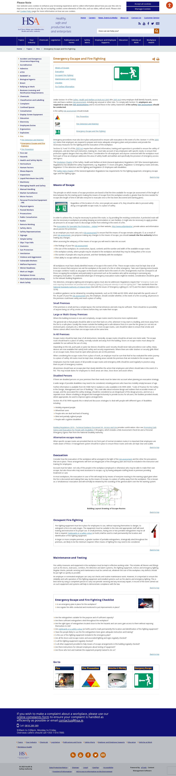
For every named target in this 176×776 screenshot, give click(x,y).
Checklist (58, 83)
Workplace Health (151, 41)
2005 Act (116, 99)
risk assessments (81, 104)
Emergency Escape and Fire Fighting (90, 131)
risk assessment (79, 102)
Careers (92, 18)
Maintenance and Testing (65, 79)
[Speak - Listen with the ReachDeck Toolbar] (169, 5)
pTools (144, 767)
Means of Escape (62, 68)
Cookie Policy (25, 11)
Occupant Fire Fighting (64, 75)
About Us (124, 18)
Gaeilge (95, 767)
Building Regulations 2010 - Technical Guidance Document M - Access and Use (85, 427)
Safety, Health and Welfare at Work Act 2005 (91, 99)
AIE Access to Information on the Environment (94, 771)
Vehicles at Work (136, 41)
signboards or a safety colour (70, 629)
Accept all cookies (143, 4)
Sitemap (75, 767)
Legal (85, 767)
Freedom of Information (62, 771)
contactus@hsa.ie (71, 720)
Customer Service (151, 18)
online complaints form (33, 717)
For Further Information (64, 86)
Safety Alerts (87, 41)
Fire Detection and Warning (87, 124)
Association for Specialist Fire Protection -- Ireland (77, 226)
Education (123, 40)
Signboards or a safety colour (80, 533)
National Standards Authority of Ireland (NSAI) (72, 287)
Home (83, 18)
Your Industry (31, 41)
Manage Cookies (143, 9)
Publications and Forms (71, 41)
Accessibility (108, 767)
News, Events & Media (107, 18)
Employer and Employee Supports (105, 41)
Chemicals (43, 40)
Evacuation (59, 71)
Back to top (154, 177)
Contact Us (136, 18)
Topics (21, 40)
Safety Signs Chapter (65, 171)
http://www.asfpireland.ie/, (122, 226)
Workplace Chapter (64, 162)
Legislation (55, 40)
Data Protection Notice (58, 767)
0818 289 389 (31, 725)
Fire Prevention (82, 116)
